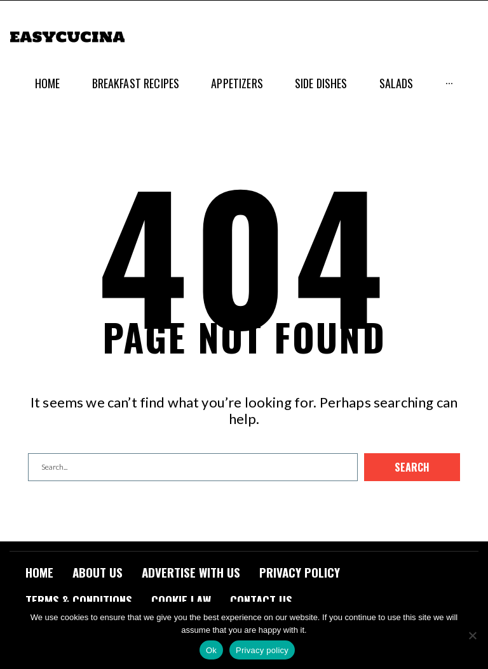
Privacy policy (262, 650)
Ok (211, 650)
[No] (472, 635)
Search (412, 467)
